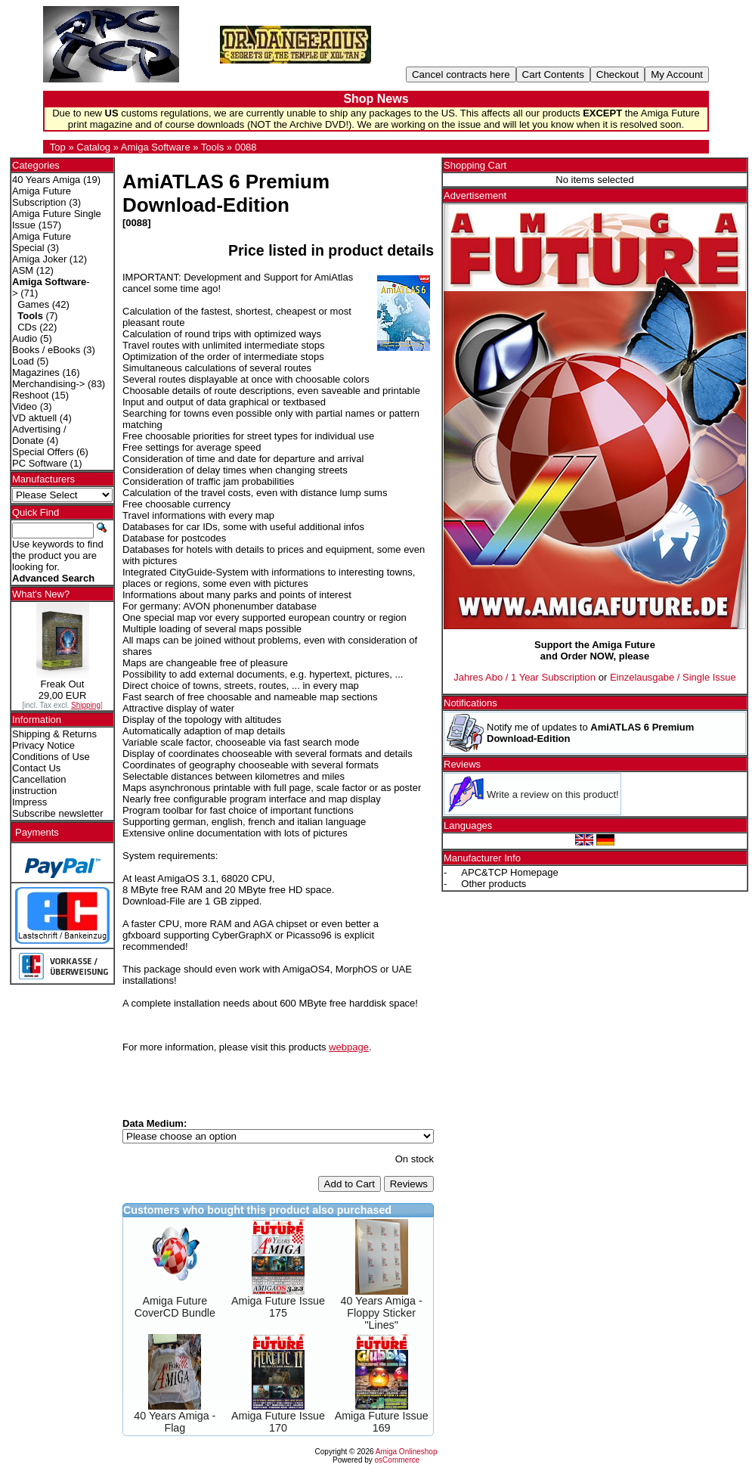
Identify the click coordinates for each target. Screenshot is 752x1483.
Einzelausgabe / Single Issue (673, 677)
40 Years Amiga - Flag (174, 1422)
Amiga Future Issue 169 (382, 1422)
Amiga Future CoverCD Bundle (175, 1307)
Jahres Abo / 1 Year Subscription (524, 677)
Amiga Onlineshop (407, 1451)
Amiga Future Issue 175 (278, 1307)
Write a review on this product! (553, 794)
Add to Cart (349, 1184)
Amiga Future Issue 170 (278, 1422)
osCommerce (397, 1460)
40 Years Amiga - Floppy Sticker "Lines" (381, 1313)
